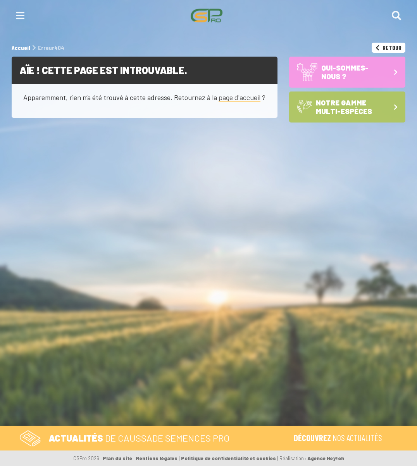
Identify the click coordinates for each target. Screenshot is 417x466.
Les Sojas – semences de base (351, 399)
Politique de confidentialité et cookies (228, 458)
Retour (388, 47)
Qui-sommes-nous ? (343, 344)
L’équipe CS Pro (338, 417)
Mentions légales (156, 458)
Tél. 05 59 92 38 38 (176, 325)
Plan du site (117, 458)
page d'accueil (239, 97)
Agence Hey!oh (325, 458)
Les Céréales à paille (345, 388)
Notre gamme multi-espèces (344, 366)
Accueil (329, 325)
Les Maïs (327, 381)
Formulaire (234, 325)
